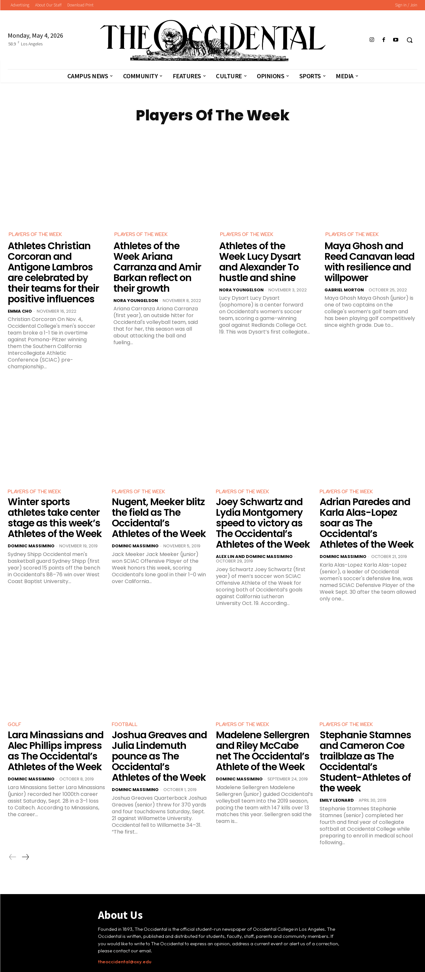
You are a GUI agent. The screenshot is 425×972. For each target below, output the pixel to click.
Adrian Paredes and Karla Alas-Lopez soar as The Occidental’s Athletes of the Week (368, 496)
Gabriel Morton (344, 275)
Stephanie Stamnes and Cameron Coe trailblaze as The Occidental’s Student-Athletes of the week (365, 725)
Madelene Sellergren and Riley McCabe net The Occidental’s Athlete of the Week (263, 721)
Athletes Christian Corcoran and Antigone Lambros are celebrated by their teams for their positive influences (53, 263)
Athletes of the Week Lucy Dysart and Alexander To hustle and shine (265, 259)
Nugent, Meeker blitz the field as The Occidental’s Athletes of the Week (157, 491)
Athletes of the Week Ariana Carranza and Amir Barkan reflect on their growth (156, 259)
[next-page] (25, 811)
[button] (409, 40)
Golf (15, 697)
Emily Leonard (337, 754)
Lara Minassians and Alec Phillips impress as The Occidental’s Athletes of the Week (56, 721)
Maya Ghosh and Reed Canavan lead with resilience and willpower (369, 254)
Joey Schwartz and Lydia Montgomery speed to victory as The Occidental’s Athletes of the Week (263, 500)
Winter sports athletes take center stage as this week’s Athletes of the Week (54, 496)
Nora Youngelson (135, 283)
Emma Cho (20, 292)
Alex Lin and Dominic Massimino (254, 529)
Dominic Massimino (31, 521)
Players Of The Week (36, 234)
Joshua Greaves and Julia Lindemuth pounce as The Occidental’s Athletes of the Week (158, 721)
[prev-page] (13, 811)
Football (125, 697)
